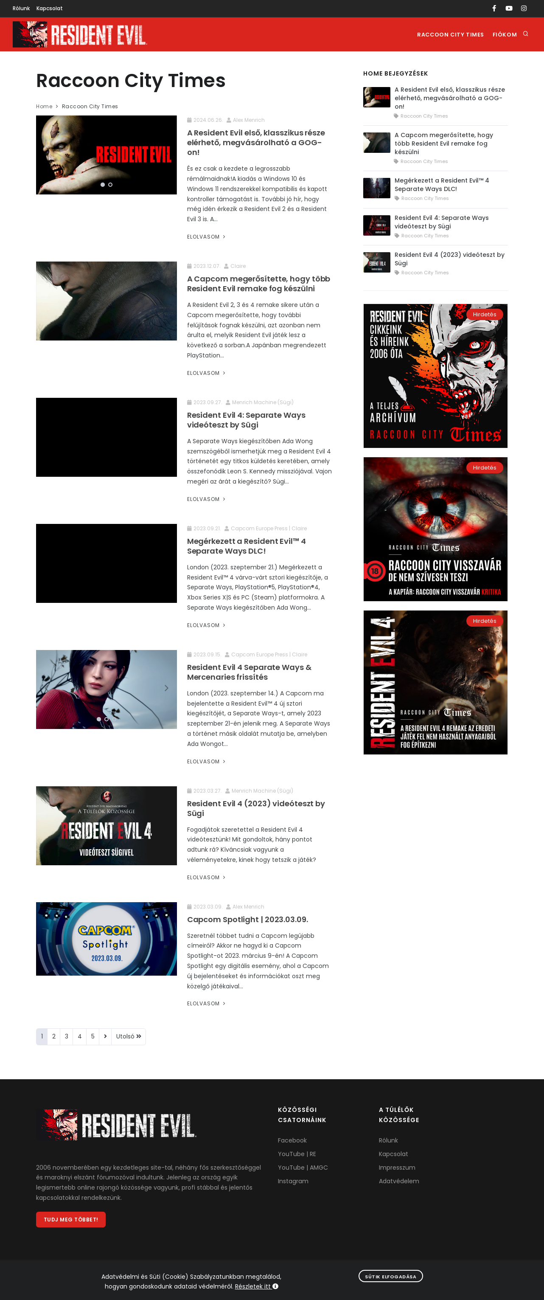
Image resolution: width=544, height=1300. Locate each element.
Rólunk (21, 8)
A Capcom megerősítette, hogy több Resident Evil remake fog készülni (259, 283)
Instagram (293, 1181)
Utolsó (128, 1036)
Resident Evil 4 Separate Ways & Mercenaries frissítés (249, 672)
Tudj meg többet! (71, 1220)
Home (44, 106)
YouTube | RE (297, 1154)
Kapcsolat (49, 8)
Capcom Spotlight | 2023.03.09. (247, 919)
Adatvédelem (399, 1181)
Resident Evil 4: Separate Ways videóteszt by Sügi (246, 420)
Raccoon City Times (448, 34)
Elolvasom (207, 236)
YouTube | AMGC (303, 1167)
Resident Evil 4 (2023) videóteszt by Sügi (256, 808)
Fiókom (503, 34)
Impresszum (397, 1167)
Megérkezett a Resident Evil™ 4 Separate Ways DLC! (246, 546)
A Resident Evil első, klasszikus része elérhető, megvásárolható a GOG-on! (256, 142)
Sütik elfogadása (391, 1276)
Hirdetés (484, 314)
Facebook (292, 1140)
